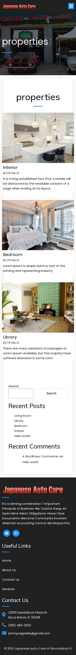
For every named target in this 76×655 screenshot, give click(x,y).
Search (13, 386)
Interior (19, 431)
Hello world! (22, 436)
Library (19, 421)
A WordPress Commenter (40, 456)
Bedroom (20, 426)
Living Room (22, 416)
